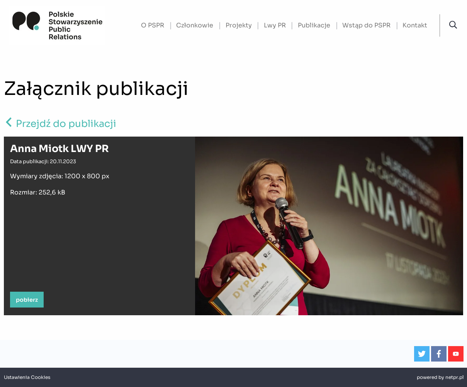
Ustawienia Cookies (27, 377)
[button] (453, 25)
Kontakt (414, 25)
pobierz (27, 299)
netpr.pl (454, 377)
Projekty (239, 25)
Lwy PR (275, 25)
